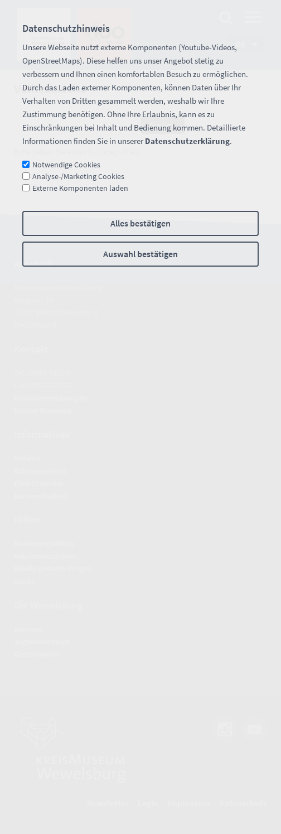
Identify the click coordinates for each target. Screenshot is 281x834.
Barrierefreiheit (41, 496)
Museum (28, 629)
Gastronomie (36, 654)
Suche (24, 581)
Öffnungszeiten (40, 471)
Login (148, 803)
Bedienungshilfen (44, 543)
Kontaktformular (43, 411)
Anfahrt (27, 458)
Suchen (162, 124)
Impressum (188, 803)
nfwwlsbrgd (51, 398)
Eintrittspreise (39, 483)
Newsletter (108, 803)
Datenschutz (243, 803)
